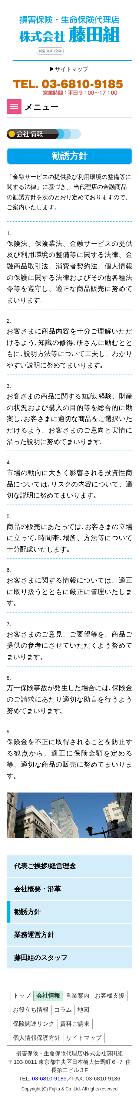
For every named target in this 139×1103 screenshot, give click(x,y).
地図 (83, 1010)
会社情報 (48, 995)
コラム (63, 1010)
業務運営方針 (34, 935)
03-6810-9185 (49, 1078)
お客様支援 (110, 995)
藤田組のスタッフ (40, 957)
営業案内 (77, 995)
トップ (22, 995)
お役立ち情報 (31, 1010)
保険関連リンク (33, 1024)
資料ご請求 (75, 1024)
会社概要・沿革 (37, 889)
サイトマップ (71, 69)
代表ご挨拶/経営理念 (45, 866)
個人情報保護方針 (36, 1038)
